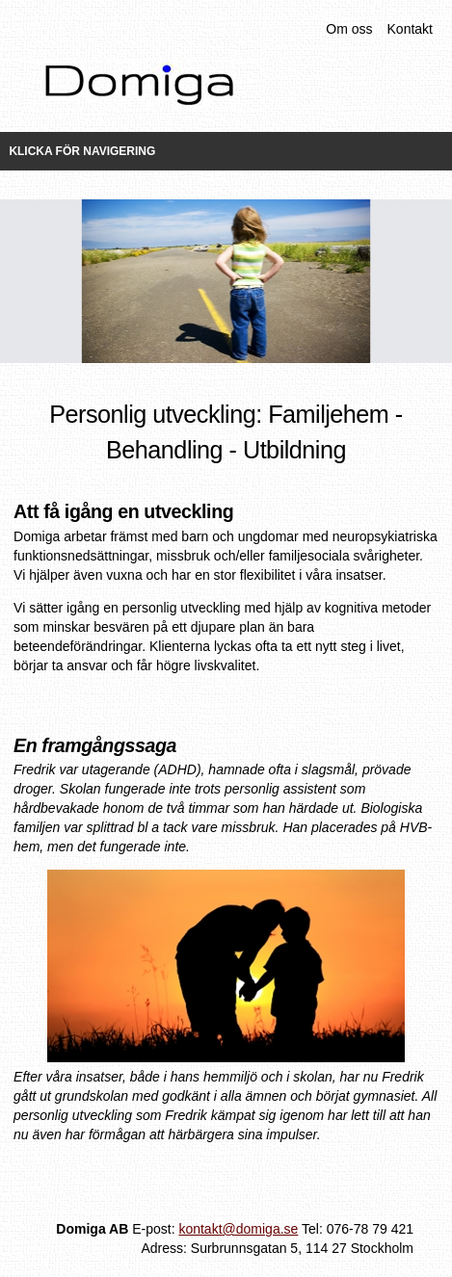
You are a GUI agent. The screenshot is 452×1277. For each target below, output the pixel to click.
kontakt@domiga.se (238, 1229)
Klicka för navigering (82, 151)
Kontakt (410, 29)
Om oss (349, 29)
